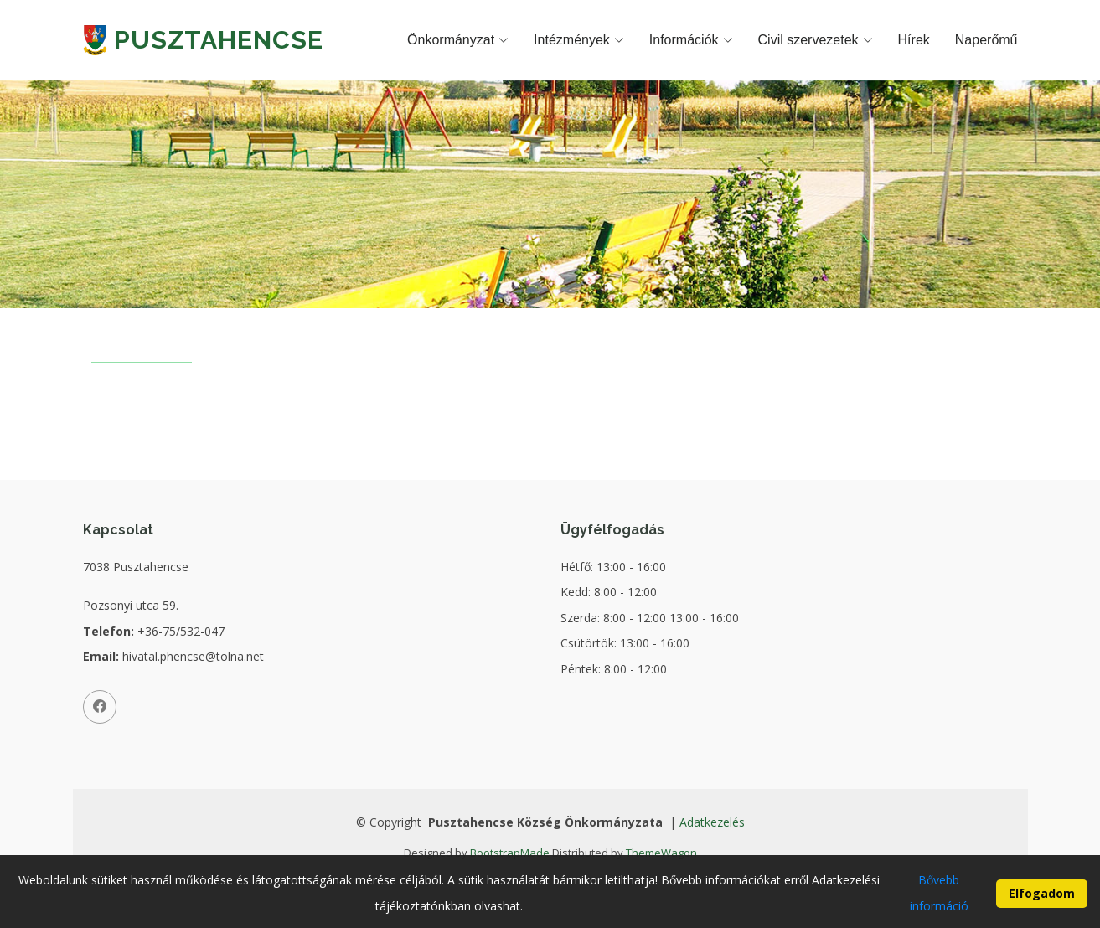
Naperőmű (986, 40)
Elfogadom (1042, 902)
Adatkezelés (712, 822)
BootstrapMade (510, 852)
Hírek (914, 40)
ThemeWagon (661, 852)
